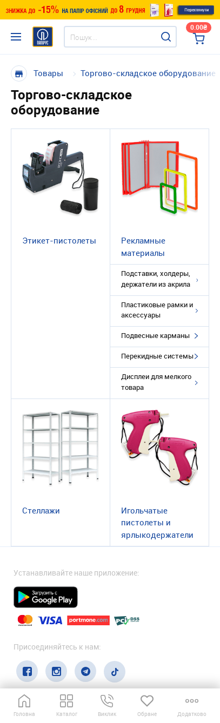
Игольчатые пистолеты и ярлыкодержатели (157, 522)
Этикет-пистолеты (59, 240)
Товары (48, 72)
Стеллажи (41, 510)
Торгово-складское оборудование (148, 72)
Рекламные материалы (143, 246)
